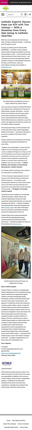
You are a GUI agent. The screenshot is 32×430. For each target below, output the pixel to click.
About (9, 420)
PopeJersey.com (6, 67)
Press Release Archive (18, 420)
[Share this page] (30, 14)
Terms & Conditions (23, 424)
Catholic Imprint (9, 207)
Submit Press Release (9, 424)
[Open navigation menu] (2, 14)
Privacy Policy (24, 427)
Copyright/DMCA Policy (11, 427)
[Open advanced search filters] (25, 14)
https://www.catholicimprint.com (11, 353)
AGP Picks (4, 2)
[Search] (13, 14)
